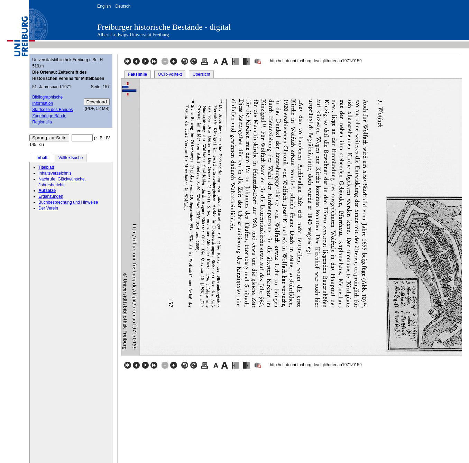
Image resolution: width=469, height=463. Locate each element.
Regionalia (42, 122)
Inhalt (42, 157)
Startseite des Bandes (52, 109)
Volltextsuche (70, 157)
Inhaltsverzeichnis (54, 173)
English (104, 6)
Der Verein (48, 208)
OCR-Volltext (170, 74)
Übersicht (201, 74)
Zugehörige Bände (49, 115)
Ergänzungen (50, 196)
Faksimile (137, 74)
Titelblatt (46, 167)
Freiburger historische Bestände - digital (164, 26)
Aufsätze (47, 190)
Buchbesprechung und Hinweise (68, 202)
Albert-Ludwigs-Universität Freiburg (133, 34)
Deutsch (122, 6)
